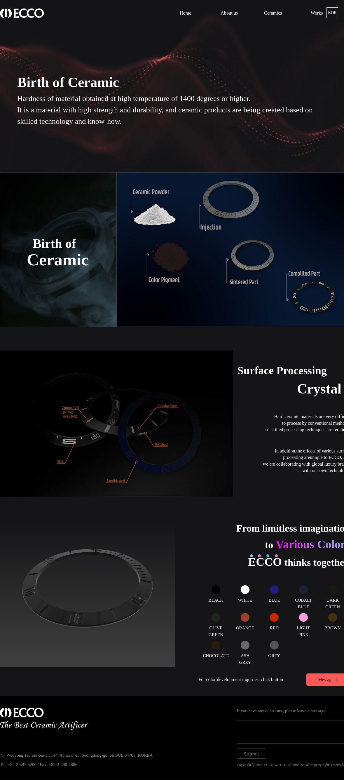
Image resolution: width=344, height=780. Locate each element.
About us (229, 13)
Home (185, 13)
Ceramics (273, 13)
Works (317, 13)
